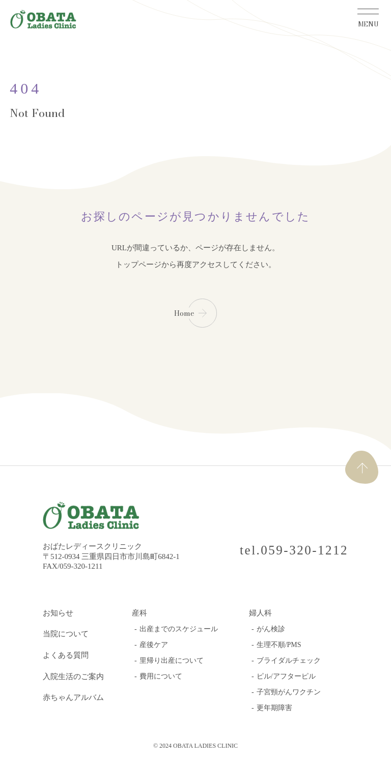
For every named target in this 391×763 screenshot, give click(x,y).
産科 (139, 613)
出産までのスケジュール (178, 629)
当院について (66, 634)
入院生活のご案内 (73, 676)
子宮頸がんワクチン (289, 692)
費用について (160, 676)
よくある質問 (66, 655)
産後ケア (153, 645)
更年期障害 (274, 708)
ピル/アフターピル (286, 676)
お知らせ (58, 613)
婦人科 (260, 613)
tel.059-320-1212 (294, 550)
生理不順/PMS (279, 645)
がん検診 (271, 629)
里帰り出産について (171, 660)
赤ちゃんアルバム (73, 697)
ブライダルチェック (289, 660)
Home (184, 313)
